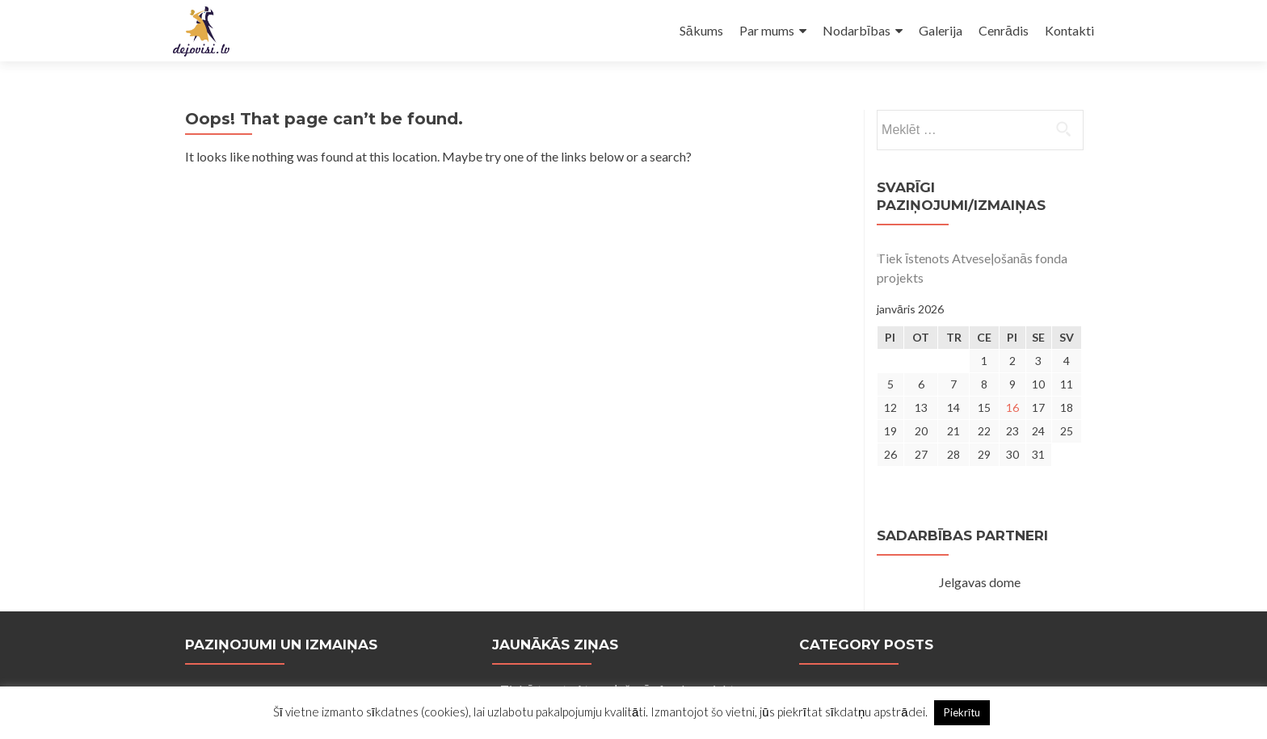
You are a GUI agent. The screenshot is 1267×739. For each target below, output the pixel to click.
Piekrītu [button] (962, 712)
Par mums (766, 30)
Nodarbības (856, 30)
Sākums (701, 30)
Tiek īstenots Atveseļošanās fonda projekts (972, 267)
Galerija (940, 30)
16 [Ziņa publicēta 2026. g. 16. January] (1012, 407)
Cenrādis (1004, 30)
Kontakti (1069, 30)
